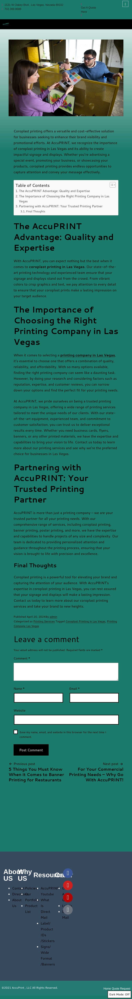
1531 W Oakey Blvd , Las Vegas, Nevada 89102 (32, 5)
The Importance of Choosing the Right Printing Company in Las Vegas (64, 198)
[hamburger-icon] (125, 23)
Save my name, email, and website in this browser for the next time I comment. (62, 734)
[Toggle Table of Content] (111, 185)
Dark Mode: (119, 994)
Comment (22, 658)
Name (19, 688)
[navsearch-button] (125, 4)
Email (74, 688)
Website (19, 710)
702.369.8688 (11, 9)
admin (53, 617)
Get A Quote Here (88, 8)
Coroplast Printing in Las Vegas (85, 621)
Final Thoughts (35, 211)
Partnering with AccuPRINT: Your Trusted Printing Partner (61, 206)
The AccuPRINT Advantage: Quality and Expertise (54, 191)
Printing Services (44, 621)
